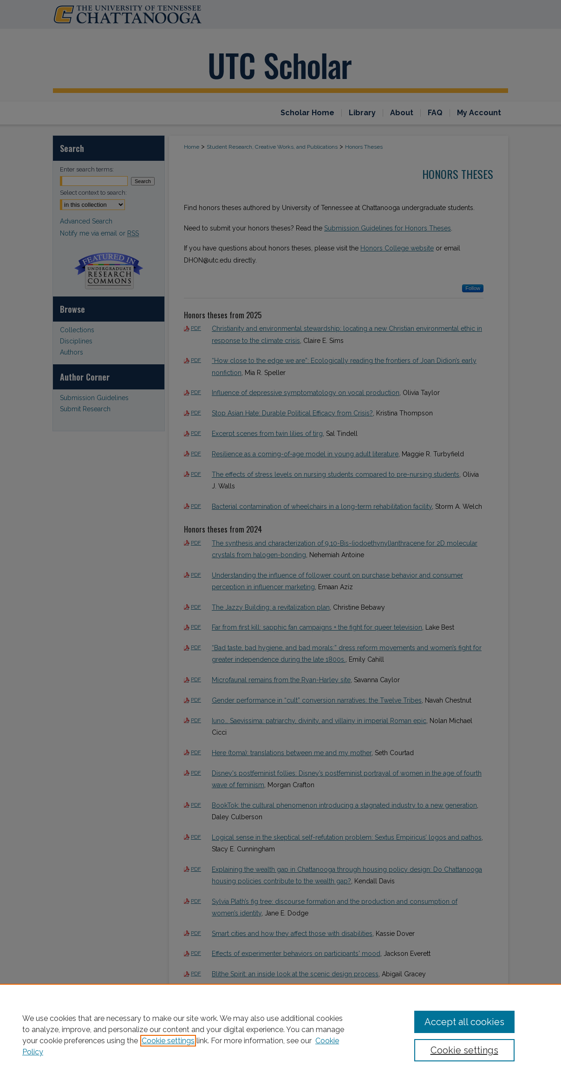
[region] (280, 1035)
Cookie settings (168, 1040)
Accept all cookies (464, 1021)
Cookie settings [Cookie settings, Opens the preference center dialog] (464, 1050)
